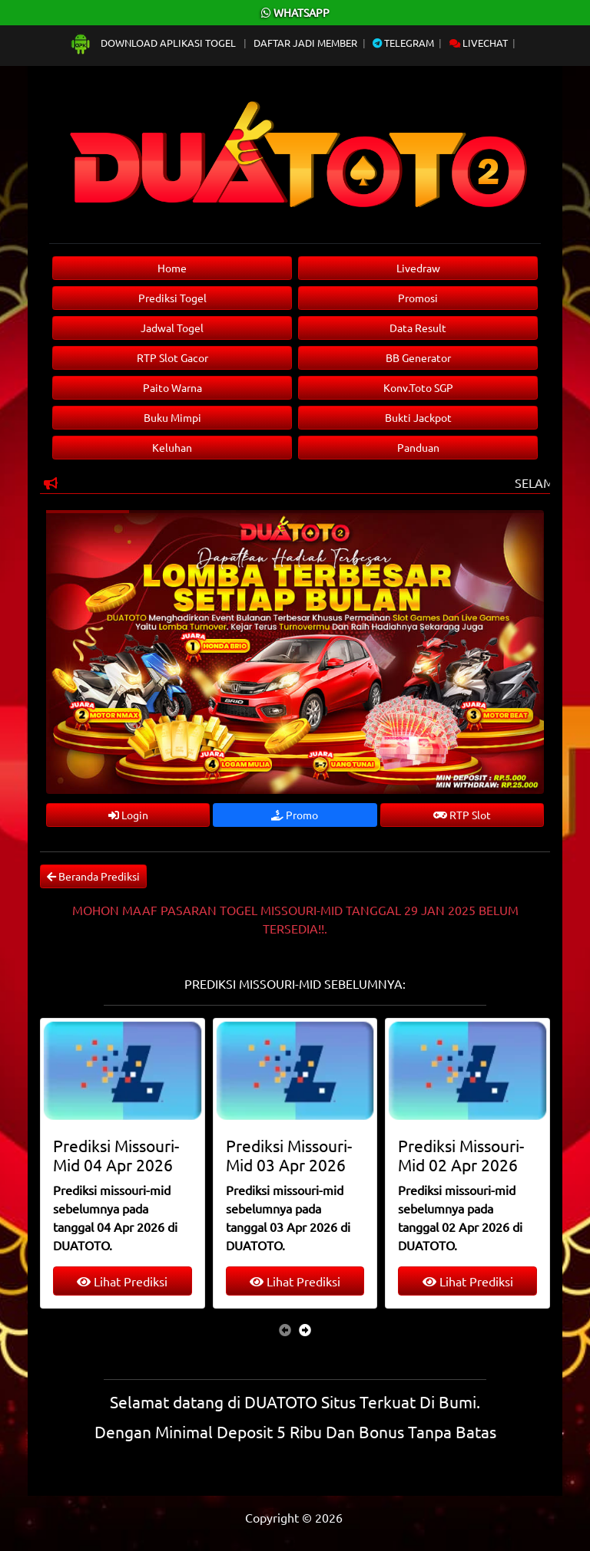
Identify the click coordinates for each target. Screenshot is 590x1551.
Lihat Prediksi (122, 1281)
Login (128, 815)
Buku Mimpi (172, 417)
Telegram (403, 42)
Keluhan (172, 447)
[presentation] (285, 1329)
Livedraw (418, 268)
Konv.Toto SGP (418, 387)
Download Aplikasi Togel (153, 42)
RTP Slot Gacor (172, 357)
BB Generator (418, 357)
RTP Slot (462, 815)
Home (172, 268)
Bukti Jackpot (418, 417)
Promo (294, 815)
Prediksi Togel (172, 298)
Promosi (418, 298)
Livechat (478, 42)
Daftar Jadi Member (305, 42)
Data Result (417, 327)
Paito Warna (172, 387)
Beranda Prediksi (93, 876)
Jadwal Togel (172, 327)
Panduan (418, 447)
